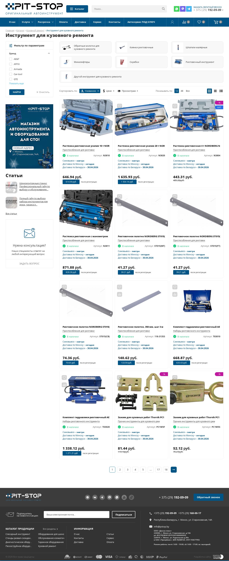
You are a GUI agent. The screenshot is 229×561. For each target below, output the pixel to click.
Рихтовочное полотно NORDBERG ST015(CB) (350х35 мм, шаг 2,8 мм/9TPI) (105, 326)
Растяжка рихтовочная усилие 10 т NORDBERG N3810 (94, 145)
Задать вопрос (29, 263)
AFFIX (17, 64)
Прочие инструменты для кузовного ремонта (141, 421)
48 (182, 90)
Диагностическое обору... (19, 538)
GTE (16, 79)
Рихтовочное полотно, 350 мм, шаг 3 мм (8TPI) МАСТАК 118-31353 (155, 326)
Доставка (80, 21)
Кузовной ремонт (35, 31)
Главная (10, 31)
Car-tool (18, 74)
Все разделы (50, 525)
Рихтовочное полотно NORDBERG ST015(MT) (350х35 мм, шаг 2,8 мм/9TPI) (160, 236)
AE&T (16, 59)
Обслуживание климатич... (52, 534)
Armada (18, 69)
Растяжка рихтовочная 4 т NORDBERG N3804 (199, 145)
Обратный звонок (208, 493)
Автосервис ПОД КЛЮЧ (141, 21)
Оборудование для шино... (52, 530)
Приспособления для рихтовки (79, 149)
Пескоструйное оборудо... (19, 542)
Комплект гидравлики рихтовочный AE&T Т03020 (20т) (94, 417)
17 (158, 469)
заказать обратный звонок (207, 7)
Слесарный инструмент (18, 530)
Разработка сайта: (202, 555)
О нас (12, 21)
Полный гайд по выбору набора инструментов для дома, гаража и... (33, 201)
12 (176, 90)
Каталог (77, 8)
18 (166, 469)
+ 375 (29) (173, 493)
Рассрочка (44, 21)
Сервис (97, 21)
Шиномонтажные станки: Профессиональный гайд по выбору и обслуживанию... (34, 186)
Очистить (44, 92)
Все (188, 90)
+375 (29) (165, 509)
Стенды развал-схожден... (19, 534)
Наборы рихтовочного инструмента (191, 330)
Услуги (26, 21)
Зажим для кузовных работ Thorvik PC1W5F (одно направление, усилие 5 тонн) (164, 417)
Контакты (114, 21)
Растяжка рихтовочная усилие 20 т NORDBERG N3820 (149, 145)
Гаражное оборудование (51, 538)
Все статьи (11, 213)
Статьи (110, 530)
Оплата (63, 21)
